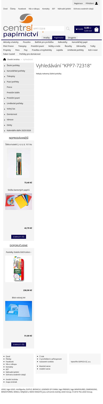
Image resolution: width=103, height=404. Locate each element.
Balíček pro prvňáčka (44, 42)
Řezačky (68, 46)
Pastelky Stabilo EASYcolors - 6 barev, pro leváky (18, 252)
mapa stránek (11, 382)
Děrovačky (81, 46)
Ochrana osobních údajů (83, 8)
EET (53, 8)
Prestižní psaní (37, 46)
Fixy (25, 50)
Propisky (7, 50)
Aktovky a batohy (11, 42)
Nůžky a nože (54, 46)
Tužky (92, 46)
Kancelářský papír (80, 42)
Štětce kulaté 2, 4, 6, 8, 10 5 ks (18, 144)
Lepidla (59, 50)
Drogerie (72, 37)
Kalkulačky (62, 42)
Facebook (22, 8)
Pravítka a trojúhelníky (42, 50)
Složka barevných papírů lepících (19, 190)
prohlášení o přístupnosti (51, 359)
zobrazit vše (18, 237)
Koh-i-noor (93, 50)
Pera (17, 50)
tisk (42, 356)
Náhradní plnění (64, 8)
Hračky (46, 37)
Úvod (5, 8)
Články (13, 8)
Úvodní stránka (13, 59)
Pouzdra (26, 42)
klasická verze (44, 366)
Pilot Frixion (8, 46)
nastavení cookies (46, 361)
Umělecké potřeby (75, 50)
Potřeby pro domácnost (29, 54)
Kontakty (45, 8)
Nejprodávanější (18, 137)
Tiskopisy (22, 46)
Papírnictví (59, 37)
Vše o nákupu (34, 8)
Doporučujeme (19, 245)
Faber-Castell (9, 54)
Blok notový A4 (18, 297)
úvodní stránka (12, 379)
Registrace (78, 3)
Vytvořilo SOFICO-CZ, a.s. (81, 361)
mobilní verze (44, 369)
